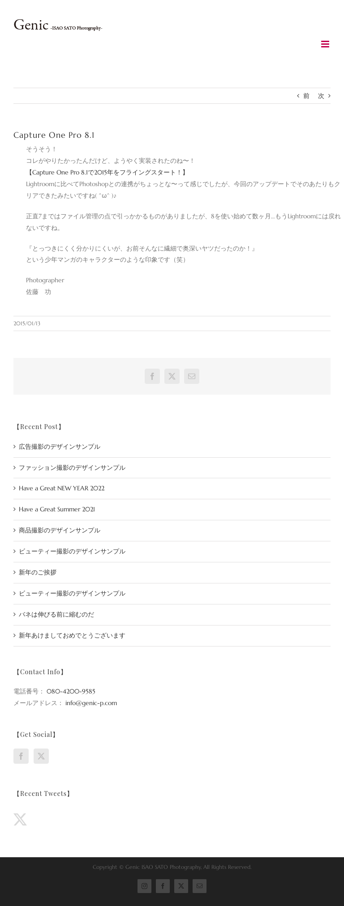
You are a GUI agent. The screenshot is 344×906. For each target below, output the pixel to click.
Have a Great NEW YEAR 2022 (61, 488)
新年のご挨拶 (37, 572)
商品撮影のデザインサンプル (59, 530)
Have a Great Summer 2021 (57, 509)
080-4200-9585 (71, 691)
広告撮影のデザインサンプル (59, 446)
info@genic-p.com (91, 703)
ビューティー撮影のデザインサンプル (72, 551)
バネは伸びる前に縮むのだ (56, 614)
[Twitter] (41, 756)
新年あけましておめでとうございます (72, 635)
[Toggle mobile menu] (326, 44)
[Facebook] (21, 756)
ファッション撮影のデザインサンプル (72, 468)
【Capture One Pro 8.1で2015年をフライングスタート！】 (107, 172)
